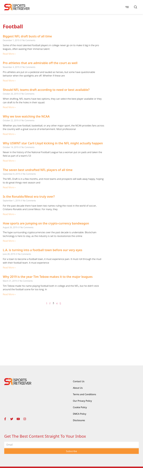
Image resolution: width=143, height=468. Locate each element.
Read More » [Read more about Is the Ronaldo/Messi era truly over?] (9, 214)
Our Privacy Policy (82, 400)
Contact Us (78, 381)
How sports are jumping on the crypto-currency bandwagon (46, 223)
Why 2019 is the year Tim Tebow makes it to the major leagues (48, 277)
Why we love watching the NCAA (26, 116)
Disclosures (79, 420)
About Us (78, 387)
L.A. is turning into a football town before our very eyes (42, 250)
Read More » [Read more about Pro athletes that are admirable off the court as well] (9, 80)
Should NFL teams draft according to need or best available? (46, 90)
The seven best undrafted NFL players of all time (38, 170)
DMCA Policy (79, 413)
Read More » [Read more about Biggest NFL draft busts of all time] (9, 53)
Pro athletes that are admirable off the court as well (40, 63)
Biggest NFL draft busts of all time (27, 36)
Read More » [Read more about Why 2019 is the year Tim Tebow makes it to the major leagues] (9, 294)
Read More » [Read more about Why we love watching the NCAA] (9, 134)
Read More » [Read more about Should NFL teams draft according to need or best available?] (9, 107)
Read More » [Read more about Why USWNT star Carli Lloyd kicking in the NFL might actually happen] (9, 160)
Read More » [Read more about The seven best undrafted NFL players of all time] (9, 187)
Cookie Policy (80, 407)
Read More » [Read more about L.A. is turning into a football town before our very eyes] (9, 267)
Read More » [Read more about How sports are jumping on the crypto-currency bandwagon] (9, 240)
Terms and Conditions (84, 394)
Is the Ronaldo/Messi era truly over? (29, 197)
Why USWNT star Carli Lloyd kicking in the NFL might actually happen (53, 143)
